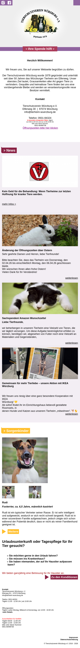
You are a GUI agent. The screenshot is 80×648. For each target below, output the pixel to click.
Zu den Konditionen (64, 577)
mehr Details (7, 612)
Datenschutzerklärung (69, 640)
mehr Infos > (9, 204)
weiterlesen (71, 278)
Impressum (73, 637)
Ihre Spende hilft (40, 49)
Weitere (13, 531)
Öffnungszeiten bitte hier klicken (40, 128)
